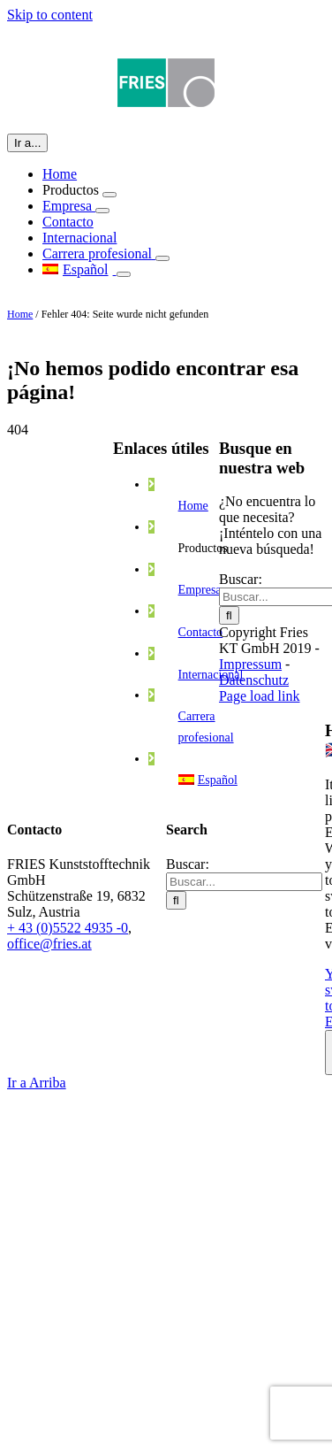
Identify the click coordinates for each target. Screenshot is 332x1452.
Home (20, 314)
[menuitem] (79, 269)
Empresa (200, 589)
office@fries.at (49, 943)
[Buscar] (229, 615)
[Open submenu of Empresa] (102, 210)
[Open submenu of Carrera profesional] (162, 258)
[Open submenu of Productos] (109, 194)
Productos (203, 548)
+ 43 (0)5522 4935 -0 (67, 927)
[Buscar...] (244, 881)
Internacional (211, 674)
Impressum (250, 664)
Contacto (200, 632)
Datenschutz (254, 680)
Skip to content (50, 14)
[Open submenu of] (124, 274)
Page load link (259, 695)
